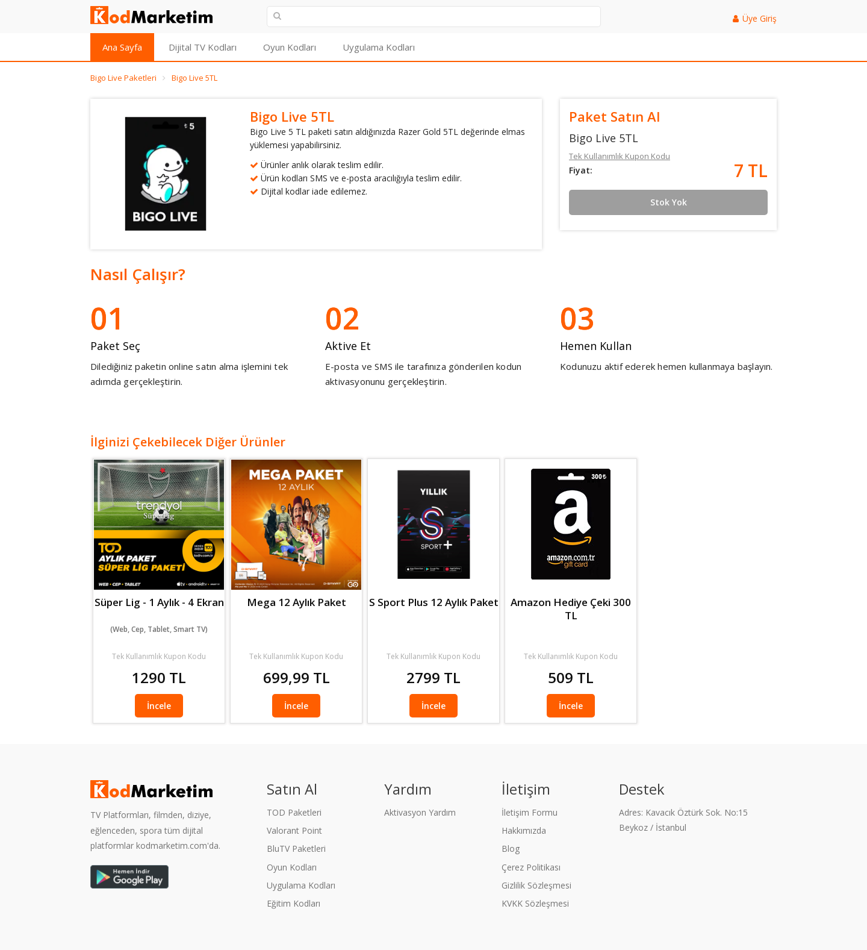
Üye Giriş (759, 18)
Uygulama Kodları (379, 47)
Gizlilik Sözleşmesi (536, 885)
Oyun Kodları (289, 47)
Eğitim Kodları (293, 903)
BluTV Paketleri (296, 848)
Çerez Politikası (531, 867)
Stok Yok (668, 202)
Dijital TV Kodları (203, 47)
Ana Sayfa (122, 47)
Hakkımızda (524, 830)
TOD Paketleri (294, 812)
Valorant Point (294, 830)
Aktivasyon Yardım (420, 812)
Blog (511, 848)
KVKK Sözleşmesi (535, 903)
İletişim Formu (530, 812)
